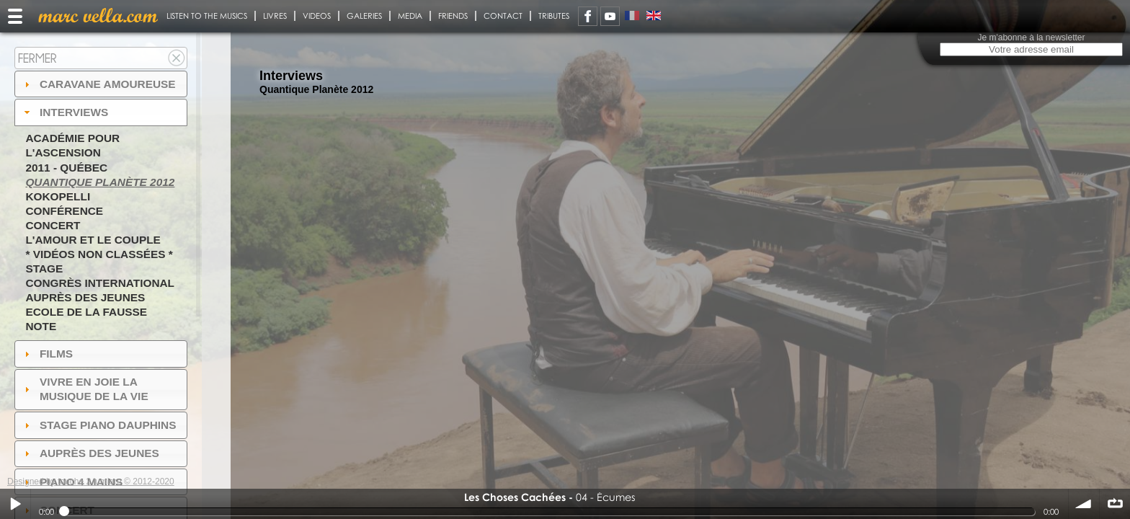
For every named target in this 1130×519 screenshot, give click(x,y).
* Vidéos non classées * (98, 254)
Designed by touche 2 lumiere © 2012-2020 (90, 481)
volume (1084, 504)
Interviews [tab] (65, 112)
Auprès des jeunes (85, 297)
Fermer (37, 58)
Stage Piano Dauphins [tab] (99, 425)
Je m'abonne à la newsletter (1031, 37)
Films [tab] (47, 353)
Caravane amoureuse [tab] (98, 84)
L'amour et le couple (93, 240)
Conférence (64, 211)
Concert (52, 225)
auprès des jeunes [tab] (90, 453)
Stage (44, 268)
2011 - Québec (66, 167)
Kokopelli (57, 196)
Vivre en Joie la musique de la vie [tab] (84, 389)
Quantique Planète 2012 (99, 182)
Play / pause (15, 504)
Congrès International (99, 283)
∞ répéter (1115, 504)
